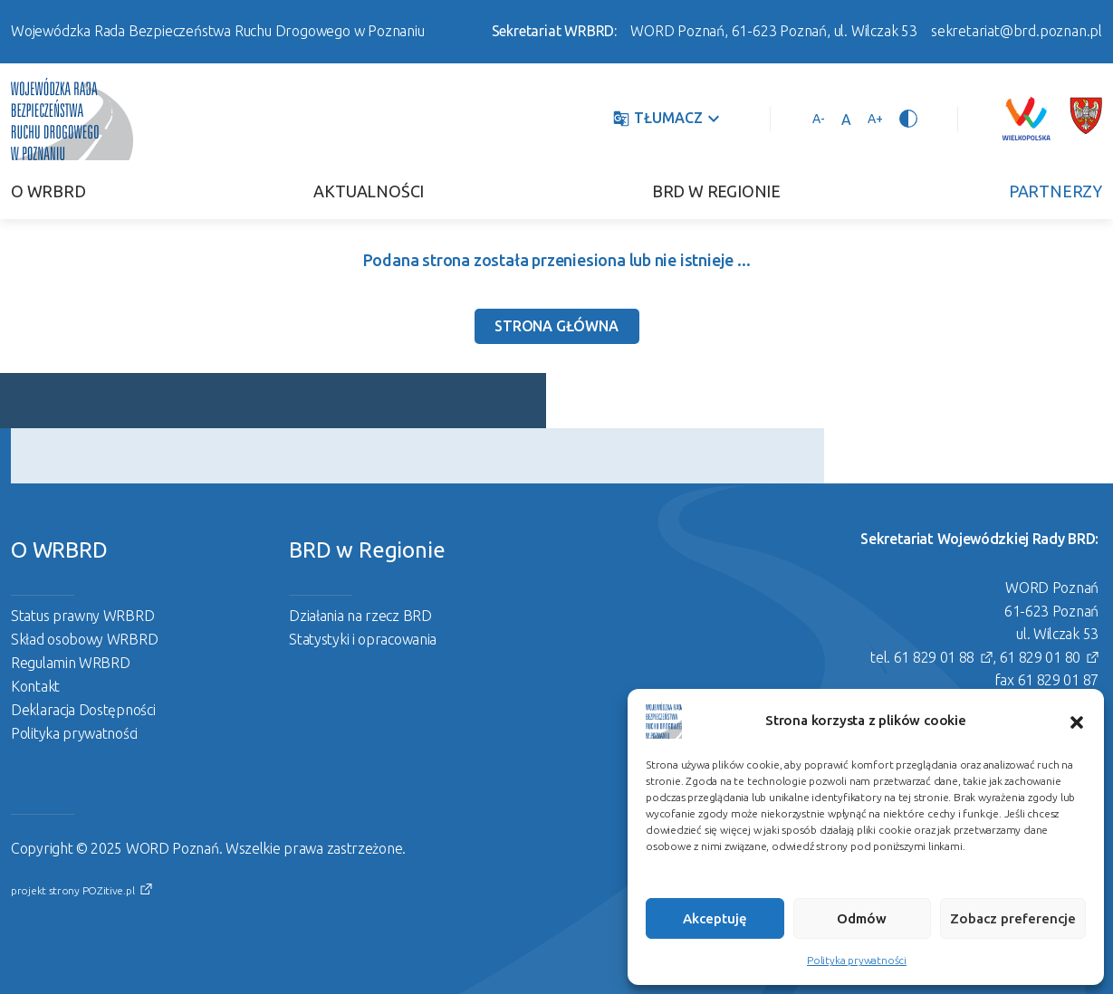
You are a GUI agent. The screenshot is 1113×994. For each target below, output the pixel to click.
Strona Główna (556, 326)
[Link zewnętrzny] (1026, 118)
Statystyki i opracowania (363, 639)
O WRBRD (48, 191)
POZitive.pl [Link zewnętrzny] (108, 890)
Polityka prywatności (857, 960)
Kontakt (35, 686)
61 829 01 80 (1040, 657)
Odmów (862, 918)
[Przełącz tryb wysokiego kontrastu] (908, 118)
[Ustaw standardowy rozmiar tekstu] (846, 118)
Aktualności (368, 191)
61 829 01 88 (934, 657)
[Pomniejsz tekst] (818, 118)
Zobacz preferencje (1013, 918)
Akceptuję (715, 918)
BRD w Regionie (716, 191)
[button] (1077, 721)
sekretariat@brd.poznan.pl (1016, 31)
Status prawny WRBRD (82, 615)
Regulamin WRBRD (70, 663)
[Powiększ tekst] (875, 118)
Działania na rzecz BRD (360, 615)
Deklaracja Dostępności (83, 710)
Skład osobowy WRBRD (84, 639)
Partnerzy (1055, 191)
